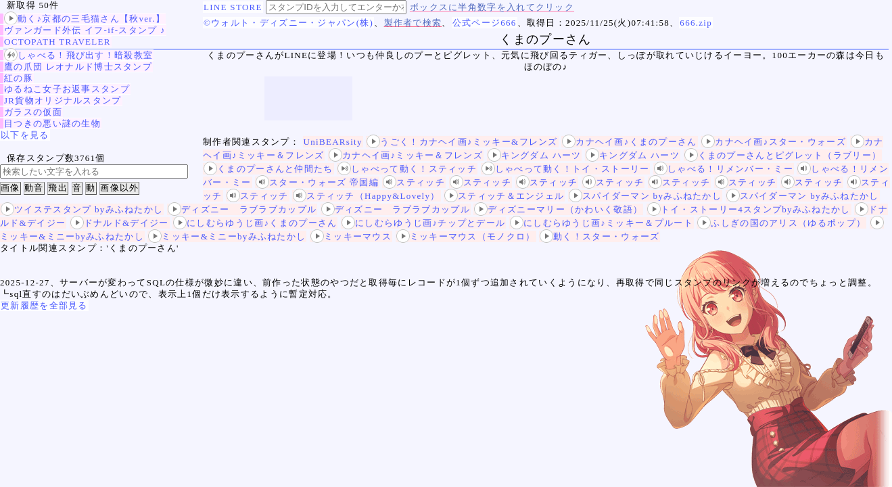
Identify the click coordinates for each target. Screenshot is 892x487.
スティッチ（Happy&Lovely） (366, 196)
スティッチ (414, 182)
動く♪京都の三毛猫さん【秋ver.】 (84, 18)
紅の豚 (18, 78)
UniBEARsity (333, 142)
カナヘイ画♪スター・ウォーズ (773, 141)
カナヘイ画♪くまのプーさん (629, 141)
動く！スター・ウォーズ (599, 236)
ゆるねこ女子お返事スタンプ (67, 89)
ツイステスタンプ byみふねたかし (82, 209)
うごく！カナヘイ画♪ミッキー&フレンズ (462, 141)
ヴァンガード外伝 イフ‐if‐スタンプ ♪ (85, 30)
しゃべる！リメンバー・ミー (723, 169)
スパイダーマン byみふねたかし (645, 196)
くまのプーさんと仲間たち (268, 169)
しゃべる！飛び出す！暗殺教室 (78, 55)
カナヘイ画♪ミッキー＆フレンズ (406, 155)
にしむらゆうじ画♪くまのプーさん (255, 223)
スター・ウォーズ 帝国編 (317, 182)
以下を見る (25, 135)
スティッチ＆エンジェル (504, 196)
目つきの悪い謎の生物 (52, 123)
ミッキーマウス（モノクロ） (466, 236)
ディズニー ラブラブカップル (242, 209)
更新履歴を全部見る (44, 305)
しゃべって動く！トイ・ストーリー (566, 169)
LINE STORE (233, 7)
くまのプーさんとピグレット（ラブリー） (783, 155)
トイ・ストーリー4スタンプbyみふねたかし (749, 209)
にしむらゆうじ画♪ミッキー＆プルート (601, 223)
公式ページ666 (484, 23)
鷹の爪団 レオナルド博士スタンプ (78, 67)
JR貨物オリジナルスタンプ (63, 100)
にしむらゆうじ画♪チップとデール (423, 223)
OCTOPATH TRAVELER (57, 42)
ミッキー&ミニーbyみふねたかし (227, 236)
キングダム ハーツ (535, 155)
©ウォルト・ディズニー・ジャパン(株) (288, 23)
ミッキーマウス (351, 236)
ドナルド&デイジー (119, 223)
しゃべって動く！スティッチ (407, 169)
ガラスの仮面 (33, 112)
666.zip (696, 23)
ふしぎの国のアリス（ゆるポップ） (781, 223)
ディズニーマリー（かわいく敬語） (558, 209)
